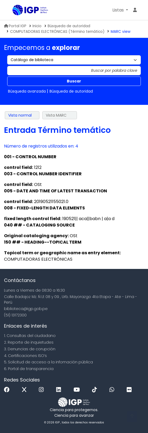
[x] (25, 390)
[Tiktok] (96, 390)
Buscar (74, 81)
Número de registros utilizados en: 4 (41, 146)
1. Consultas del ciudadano (30, 335)
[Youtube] (77, 390)
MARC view (120, 31)
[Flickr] (130, 390)
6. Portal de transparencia (29, 368)
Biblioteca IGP (14, 10)
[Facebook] (8, 390)
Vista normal (20, 115)
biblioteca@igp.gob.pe (26, 308)
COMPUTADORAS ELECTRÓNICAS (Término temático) (57, 31)
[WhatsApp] (113, 390)
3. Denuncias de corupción (29, 349)
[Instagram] (42, 390)
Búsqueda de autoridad (69, 26)
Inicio (37, 26)
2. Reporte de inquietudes (29, 342)
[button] (120, 10)
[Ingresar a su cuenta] (135, 10)
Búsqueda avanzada (27, 91)
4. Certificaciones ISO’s (25, 355)
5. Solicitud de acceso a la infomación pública (48, 362)
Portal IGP (15, 26)
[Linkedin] (60, 390)
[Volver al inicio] (132, 416)
